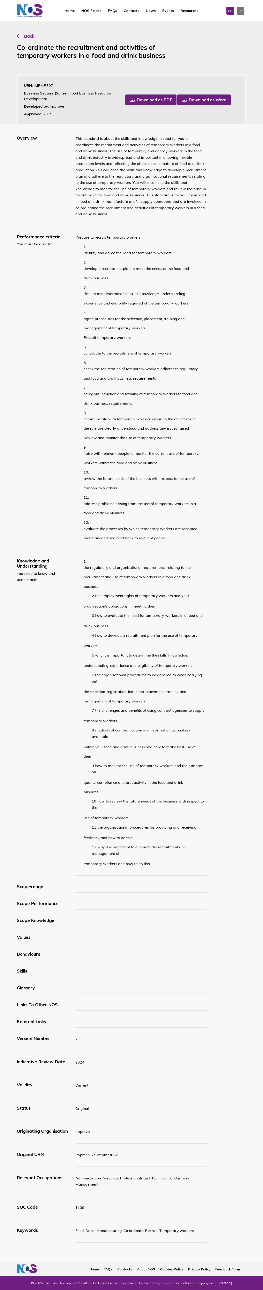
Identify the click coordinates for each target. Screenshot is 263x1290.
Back (29, 36)
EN (230, 11)
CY (241, 11)
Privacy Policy (199, 1269)
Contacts (131, 10)
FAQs (112, 10)
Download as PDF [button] (154, 99)
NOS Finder (91, 10)
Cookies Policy (171, 1269)
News (151, 10)
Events (168, 10)
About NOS (146, 1269)
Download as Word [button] (207, 99)
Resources (189, 10)
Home (70, 10)
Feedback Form (227, 1269)
